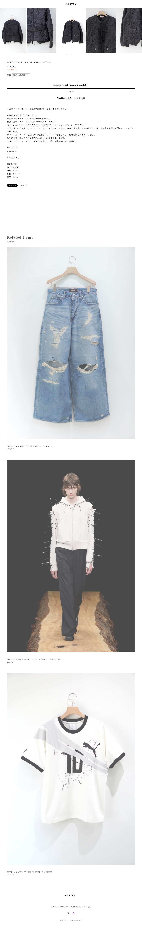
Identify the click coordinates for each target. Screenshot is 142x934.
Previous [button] (4, 30)
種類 (9, 75)
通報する (24, 185)
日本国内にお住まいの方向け (71, 98)
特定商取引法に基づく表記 (81, 906)
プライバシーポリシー (59, 906)
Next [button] (137, 30)
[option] (71, 30)
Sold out (71, 92)
